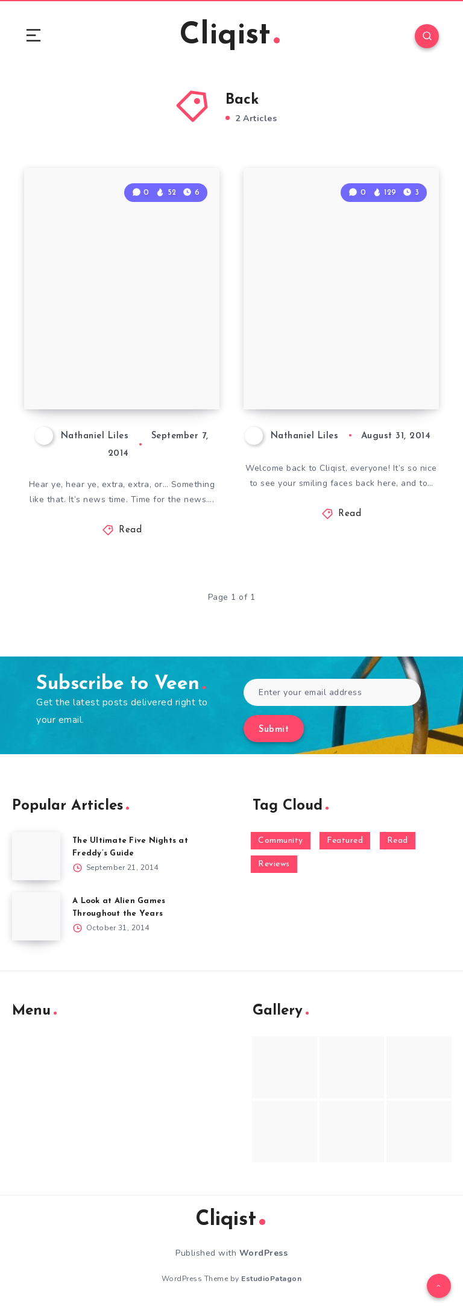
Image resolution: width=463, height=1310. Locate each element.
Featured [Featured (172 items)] (345, 840)
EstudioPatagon (271, 1278)
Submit (274, 729)
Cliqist (230, 35)
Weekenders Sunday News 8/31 (338, 367)
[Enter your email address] (332, 692)
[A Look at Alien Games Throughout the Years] (36, 916)
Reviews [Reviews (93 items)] (274, 864)
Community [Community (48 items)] (280, 840)
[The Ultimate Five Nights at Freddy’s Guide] (36, 856)
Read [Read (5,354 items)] (397, 840)
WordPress (263, 1253)
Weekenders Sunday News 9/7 (118, 367)
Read (130, 530)
